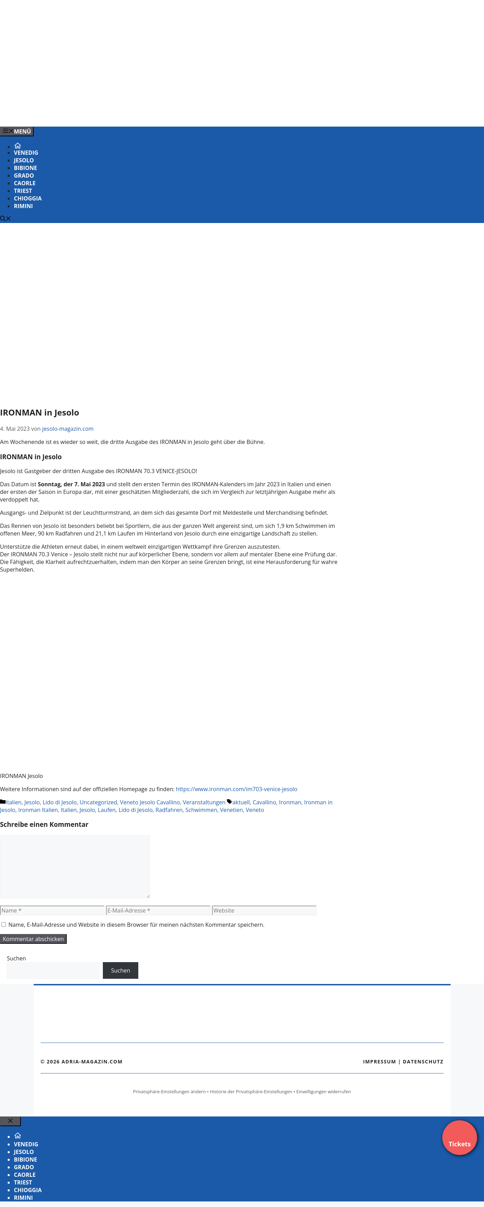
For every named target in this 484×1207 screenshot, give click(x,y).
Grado (24, 175)
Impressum (379, 1061)
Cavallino (264, 802)
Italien (14, 802)
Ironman (290, 802)
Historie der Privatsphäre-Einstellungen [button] (251, 1091)
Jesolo (24, 160)
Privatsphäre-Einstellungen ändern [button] (169, 1091)
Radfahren (169, 810)
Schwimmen (201, 810)
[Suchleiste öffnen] (5, 219)
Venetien (231, 810)
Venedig (26, 152)
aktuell (241, 802)
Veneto (255, 810)
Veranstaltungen (204, 802)
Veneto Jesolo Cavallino (150, 802)
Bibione (25, 168)
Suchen (16, 958)
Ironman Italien (38, 810)
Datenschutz (423, 1061)
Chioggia (28, 198)
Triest (23, 191)
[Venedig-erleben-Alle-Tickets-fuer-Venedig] (140, 114)
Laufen (107, 810)
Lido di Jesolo (60, 802)
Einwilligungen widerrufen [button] (323, 1091)
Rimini (23, 206)
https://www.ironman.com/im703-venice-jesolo (236, 789)
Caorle (25, 183)
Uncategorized (98, 802)
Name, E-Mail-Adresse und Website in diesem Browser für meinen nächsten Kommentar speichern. (136, 924)
